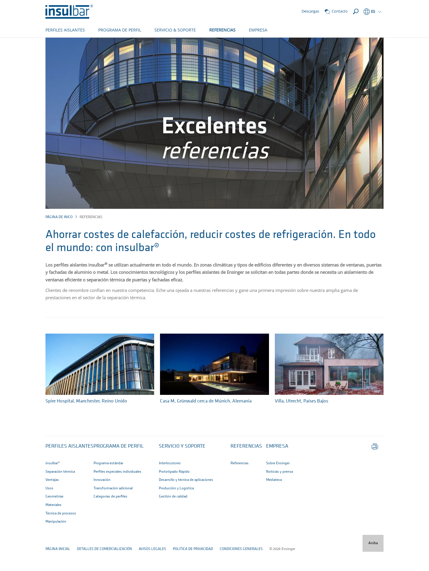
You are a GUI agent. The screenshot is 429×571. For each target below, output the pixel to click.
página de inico (59, 236)
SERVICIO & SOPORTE (175, 30)
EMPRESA (258, 30)
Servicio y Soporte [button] (182, 465)
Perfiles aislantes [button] (69, 465)
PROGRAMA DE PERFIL (119, 30)
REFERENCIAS (222, 30)
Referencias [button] (246, 465)
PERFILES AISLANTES (65, 30)
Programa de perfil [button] (119, 465)
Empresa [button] (277, 465)
